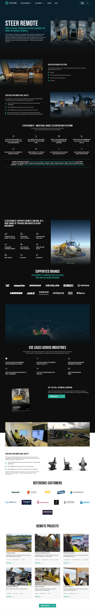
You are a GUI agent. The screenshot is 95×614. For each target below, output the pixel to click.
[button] (26, 3)
